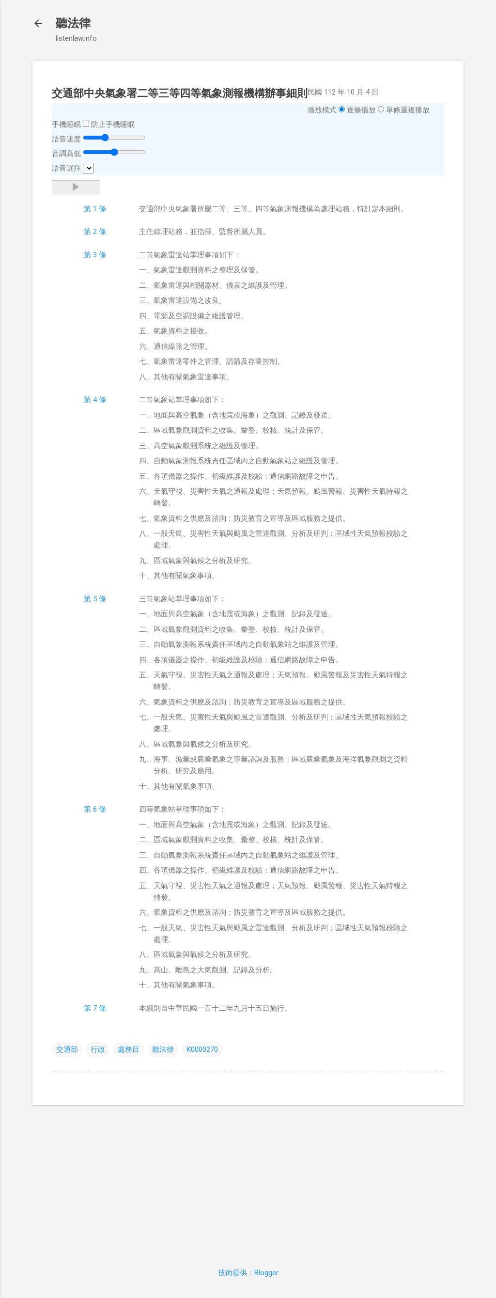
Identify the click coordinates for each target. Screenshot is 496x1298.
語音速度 (66, 139)
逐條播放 (361, 110)
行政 (98, 1049)
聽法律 (73, 23)
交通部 (67, 1049)
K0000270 (202, 1049)
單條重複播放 (408, 110)
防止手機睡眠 (113, 124)
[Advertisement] (248, 1181)
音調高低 (66, 153)
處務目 (129, 1049)
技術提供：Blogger (248, 1272)
